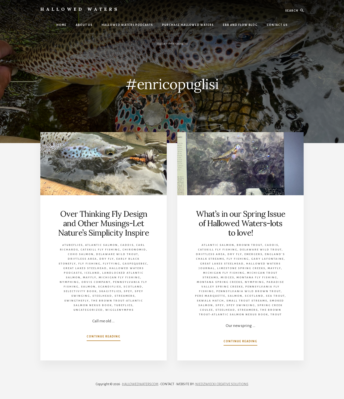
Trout (276, 314)
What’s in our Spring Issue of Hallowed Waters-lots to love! (240, 223)
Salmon (88, 286)
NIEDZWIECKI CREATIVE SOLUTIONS (221, 384)
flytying (111, 263)
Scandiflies (109, 286)
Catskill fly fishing (100, 249)
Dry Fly (106, 258)
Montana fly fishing (256, 277)
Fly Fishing (89, 263)
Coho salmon (81, 254)
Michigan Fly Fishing (119, 277)
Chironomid (134, 249)
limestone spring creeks (241, 268)
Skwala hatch (210, 300)
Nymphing (69, 282)
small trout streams (246, 300)
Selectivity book (80, 291)
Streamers (125, 295)
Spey (128, 291)
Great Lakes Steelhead (85, 268)
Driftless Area (82, 258)
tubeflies (123, 305)
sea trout (275, 295)
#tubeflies (72, 245)
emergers (253, 254)
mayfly (89, 277)
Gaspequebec (134, 263)
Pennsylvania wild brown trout (248, 291)
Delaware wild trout (117, 254)
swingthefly (76, 300)
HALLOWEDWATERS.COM (140, 384)
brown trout (249, 245)
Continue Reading (103, 337)
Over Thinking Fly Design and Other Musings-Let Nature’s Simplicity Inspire (103, 223)
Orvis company (96, 282)
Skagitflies (110, 291)
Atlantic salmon (101, 245)
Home (161, 43)
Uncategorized (88, 310)
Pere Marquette (210, 295)
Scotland (133, 286)
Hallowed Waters (79, 9)
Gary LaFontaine (267, 258)
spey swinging (240, 305)
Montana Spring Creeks (219, 282)
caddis (127, 245)
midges (227, 277)
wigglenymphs (119, 310)
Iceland (92, 272)
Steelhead (102, 295)
